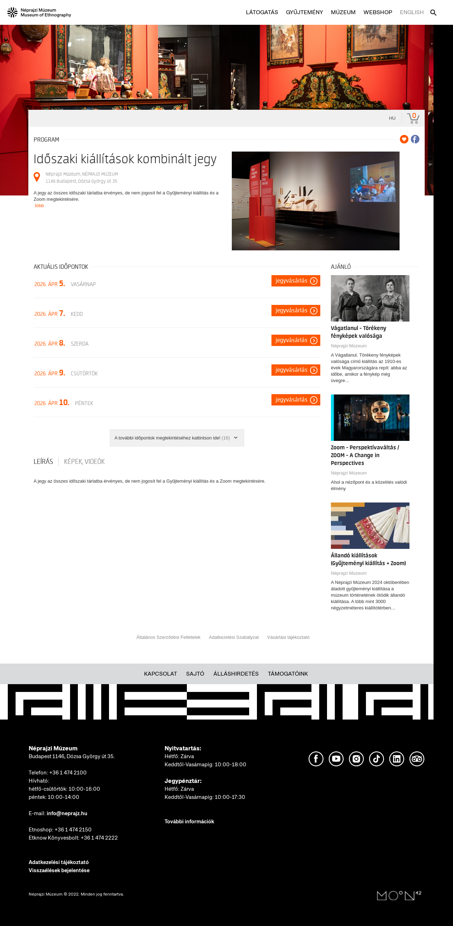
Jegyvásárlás (292, 281)
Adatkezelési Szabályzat (234, 637)
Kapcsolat (160, 673)
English (412, 12)
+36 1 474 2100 (68, 772)
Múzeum (343, 12)
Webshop (377, 12)
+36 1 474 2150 (73, 829)
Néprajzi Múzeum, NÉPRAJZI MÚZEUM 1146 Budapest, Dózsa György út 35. (82, 177)
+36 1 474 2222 (99, 837)
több (39, 205)
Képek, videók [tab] (84, 462)
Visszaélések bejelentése (59, 870)
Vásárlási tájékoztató (288, 637)
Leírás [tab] (43, 462)
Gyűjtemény (304, 12)
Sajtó (195, 673)
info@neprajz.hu (67, 813)
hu (392, 118)
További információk (189, 821)
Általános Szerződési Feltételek (168, 637)
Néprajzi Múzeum (349, 345)
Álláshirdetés (236, 673)
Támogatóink (288, 673)
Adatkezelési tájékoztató (59, 862)
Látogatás (262, 12)
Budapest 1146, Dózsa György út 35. (72, 756)
